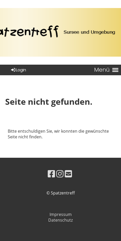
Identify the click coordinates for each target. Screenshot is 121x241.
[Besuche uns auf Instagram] (59, 173)
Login (18, 70)
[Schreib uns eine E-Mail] (68, 173)
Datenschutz (60, 220)
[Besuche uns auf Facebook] (51, 173)
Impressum (61, 214)
